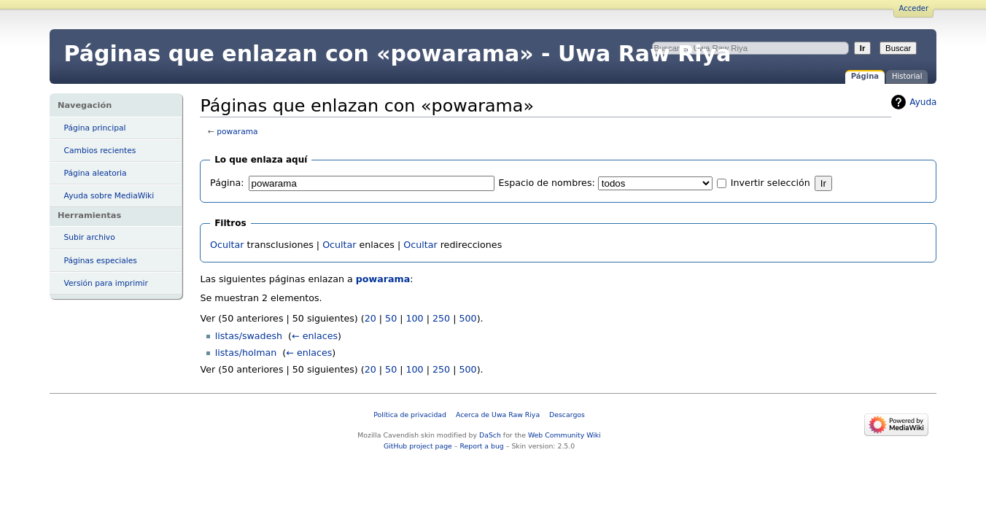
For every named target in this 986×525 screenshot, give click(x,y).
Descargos (567, 415)
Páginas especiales (100, 260)
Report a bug (481, 446)
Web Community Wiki (564, 435)
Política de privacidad (409, 415)
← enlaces (315, 335)
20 (370, 318)
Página (865, 76)
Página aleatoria (95, 173)
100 (415, 318)
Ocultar (227, 244)
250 (441, 318)
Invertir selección (770, 182)
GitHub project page (418, 446)
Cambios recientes (100, 150)
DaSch (490, 435)
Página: (227, 182)
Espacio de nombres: (547, 182)
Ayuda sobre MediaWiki (109, 196)
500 (467, 318)
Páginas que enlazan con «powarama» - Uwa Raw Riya (397, 53)
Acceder (913, 8)
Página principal (95, 128)
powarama (237, 131)
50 (391, 318)
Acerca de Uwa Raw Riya (498, 415)
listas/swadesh (248, 335)
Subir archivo (89, 237)
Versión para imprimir (106, 283)
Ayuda (922, 102)
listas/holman (246, 352)
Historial (907, 76)
